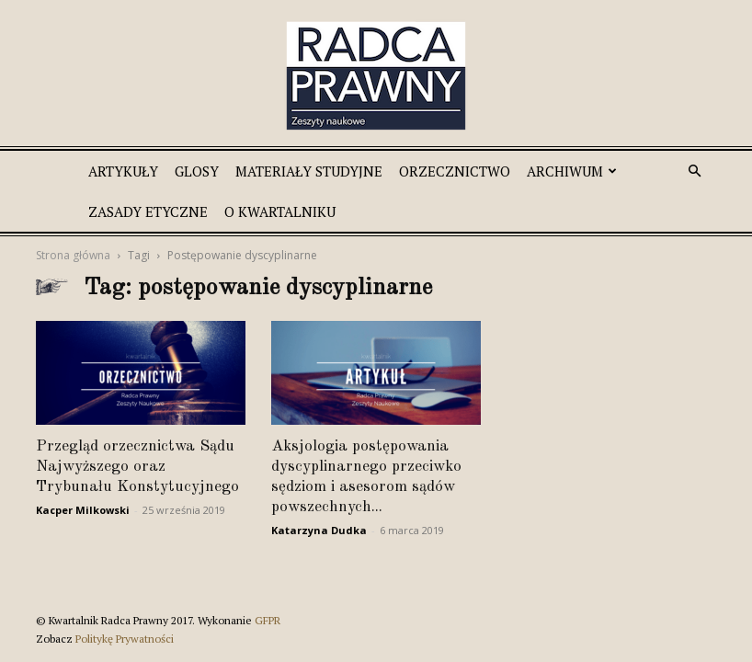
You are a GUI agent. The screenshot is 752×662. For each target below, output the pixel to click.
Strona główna (73, 255)
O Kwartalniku (280, 211)
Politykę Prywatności (124, 638)
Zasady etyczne (148, 211)
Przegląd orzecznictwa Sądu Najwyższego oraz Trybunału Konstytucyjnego (137, 467)
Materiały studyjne (308, 171)
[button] (694, 171)
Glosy (197, 171)
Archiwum (572, 171)
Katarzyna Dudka (319, 530)
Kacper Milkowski (83, 510)
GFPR (267, 620)
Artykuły (123, 171)
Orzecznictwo (454, 171)
